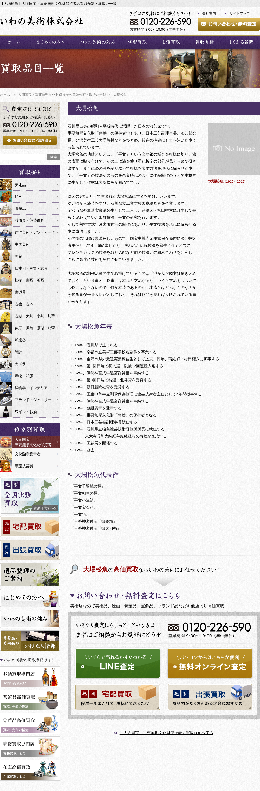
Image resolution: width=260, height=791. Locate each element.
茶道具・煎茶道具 (29, 220)
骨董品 (20, 208)
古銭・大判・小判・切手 (35, 316)
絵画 (18, 196)
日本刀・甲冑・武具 (31, 268)
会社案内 (209, 13)
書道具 (20, 292)
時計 (18, 352)
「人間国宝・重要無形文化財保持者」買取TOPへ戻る (166, 732)
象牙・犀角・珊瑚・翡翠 (35, 328)
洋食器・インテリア (31, 387)
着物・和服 (24, 376)
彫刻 (18, 256)
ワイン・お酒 (26, 411)
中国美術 (22, 244)
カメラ (20, 364)
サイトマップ (240, 13)
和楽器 (20, 340)
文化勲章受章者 (27, 454)
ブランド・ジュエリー (33, 399)
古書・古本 (24, 304)
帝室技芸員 (24, 466)
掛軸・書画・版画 (29, 280)
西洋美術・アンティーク (35, 232)
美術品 (20, 184)
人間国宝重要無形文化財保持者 (33, 442)
